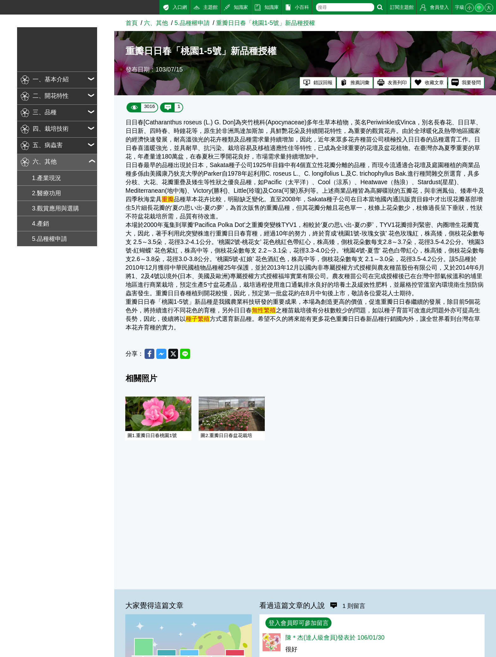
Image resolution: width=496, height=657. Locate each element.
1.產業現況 (46, 178)
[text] (345, 7)
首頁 (132, 23)
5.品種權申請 (49, 238)
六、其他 (156, 23)
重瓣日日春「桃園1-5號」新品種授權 (265, 23)
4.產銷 (40, 223)
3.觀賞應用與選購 (55, 208)
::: (2, 6)
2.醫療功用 (46, 193)
